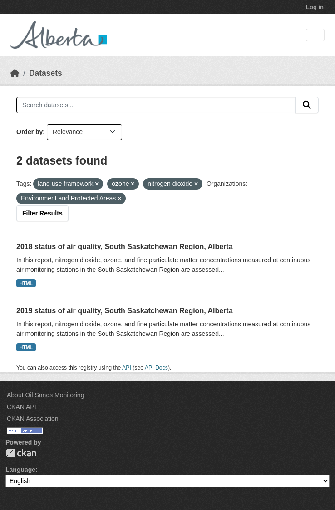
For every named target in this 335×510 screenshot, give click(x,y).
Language (20, 469)
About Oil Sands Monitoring (45, 395)
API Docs (156, 368)
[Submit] (307, 105)
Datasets (45, 73)
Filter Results (42, 213)
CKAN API (21, 406)
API (126, 368)
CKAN (20, 453)
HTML (26, 283)
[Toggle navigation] (315, 35)
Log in (315, 7)
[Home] (15, 73)
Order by (29, 131)
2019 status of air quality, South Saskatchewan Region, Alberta (124, 311)
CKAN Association (33, 418)
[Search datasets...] (156, 105)
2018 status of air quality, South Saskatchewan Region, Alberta (124, 246)
